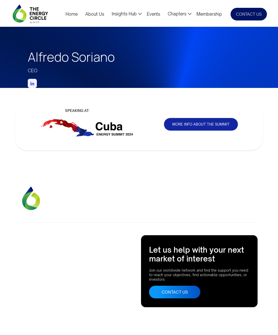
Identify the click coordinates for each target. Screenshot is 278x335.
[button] (127, 13)
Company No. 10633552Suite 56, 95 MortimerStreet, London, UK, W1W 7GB (48, 249)
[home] (30, 14)
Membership (209, 14)
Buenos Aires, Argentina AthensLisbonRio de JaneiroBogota (41, 284)
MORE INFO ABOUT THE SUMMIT (201, 124)
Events (153, 14)
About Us (94, 14)
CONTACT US (249, 14)
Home (72, 14)
